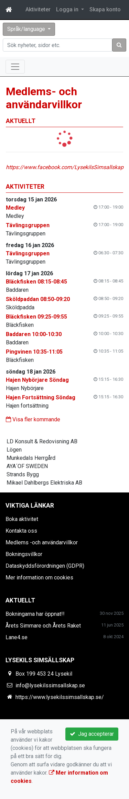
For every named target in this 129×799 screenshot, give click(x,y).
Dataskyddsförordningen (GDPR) (45, 566)
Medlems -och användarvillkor (42, 542)
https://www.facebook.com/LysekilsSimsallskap (64, 167)
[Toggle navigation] (15, 67)
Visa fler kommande (33, 419)
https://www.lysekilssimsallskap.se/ (59, 697)
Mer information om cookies (39, 577)
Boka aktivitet (22, 519)
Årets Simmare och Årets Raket (43, 625)
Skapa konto (105, 9)
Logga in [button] (68, 9)
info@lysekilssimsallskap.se (50, 685)
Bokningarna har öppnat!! (35, 614)
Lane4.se (17, 637)
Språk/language (26, 29)
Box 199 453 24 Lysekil (43, 673)
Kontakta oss (21, 531)
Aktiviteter (38, 9)
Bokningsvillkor (24, 554)
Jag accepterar (92, 734)
